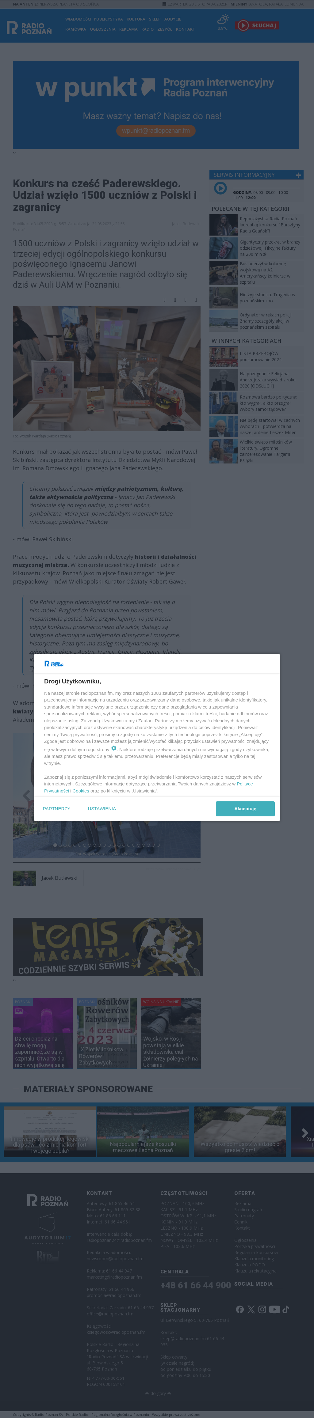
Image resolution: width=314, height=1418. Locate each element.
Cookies (81, 790)
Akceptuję (245, 808)
